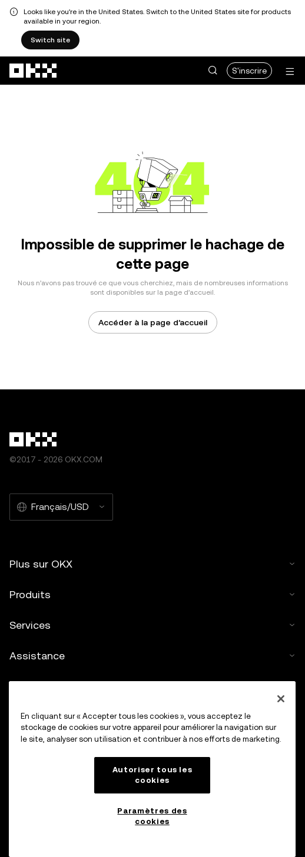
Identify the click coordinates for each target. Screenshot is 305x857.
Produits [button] (152, 594)
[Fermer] (281, 699)
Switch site (50, 40)
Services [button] (152, 625)
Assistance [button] (152, 655)
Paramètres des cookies (152, 816)
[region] (152, 769)
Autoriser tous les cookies (152, 775)
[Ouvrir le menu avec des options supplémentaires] (290, 71)
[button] (212, 71)
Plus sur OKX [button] (152, 564)
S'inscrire (249, 70)
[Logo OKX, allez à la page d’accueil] (33, 70)
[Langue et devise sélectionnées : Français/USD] (61, 507)
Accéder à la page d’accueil (152, 322)
